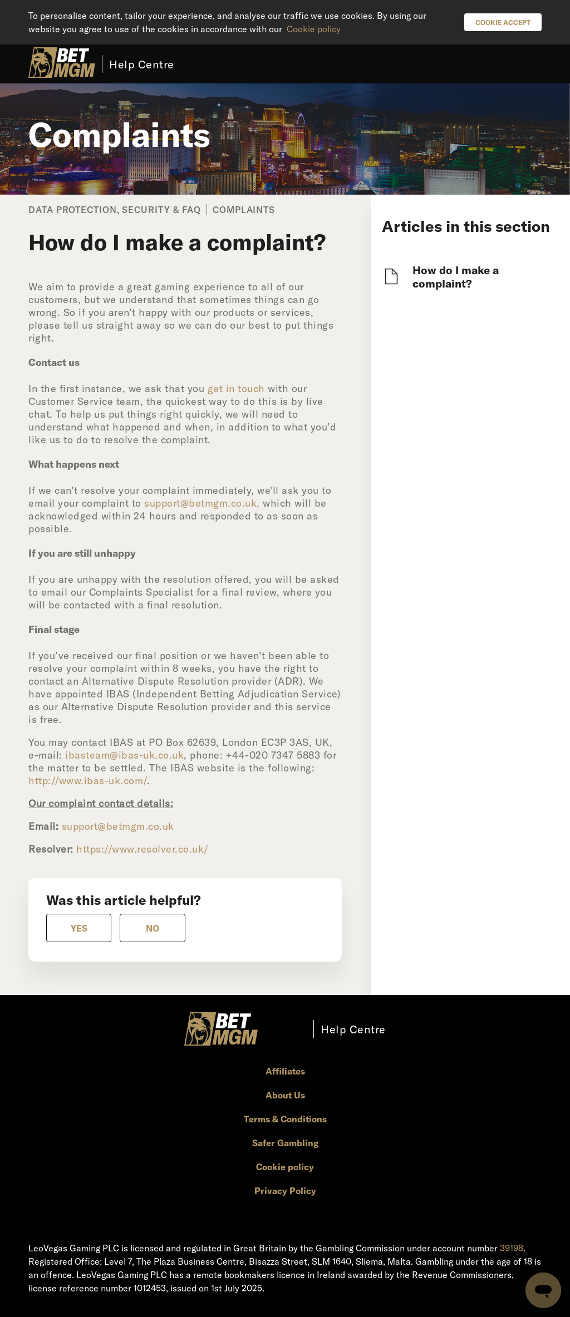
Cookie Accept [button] (502, 22)
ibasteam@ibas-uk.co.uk (124, 755)
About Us (285, 1095)
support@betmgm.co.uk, (202, 503)
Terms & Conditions (285, 1118)
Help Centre (141, 64)
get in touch (236, 388)
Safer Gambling (285, 1142)
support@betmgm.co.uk (118, 826)
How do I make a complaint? (455, 276)
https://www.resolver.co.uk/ (142, 849)
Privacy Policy (285, 1190)
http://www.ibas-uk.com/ (87, 780)
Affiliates (285, 1071)
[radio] (78, 928)
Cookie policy (314, 28)
